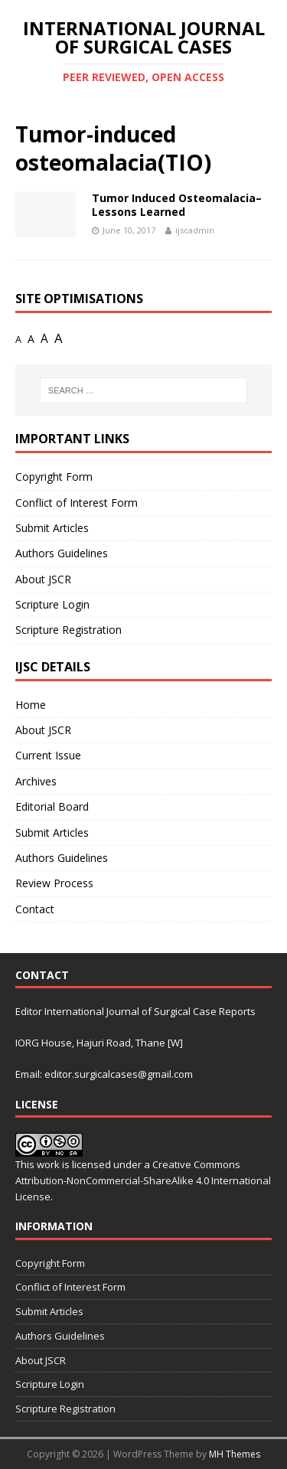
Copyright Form (54, 476)
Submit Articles (52, 528)
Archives (36, 781)
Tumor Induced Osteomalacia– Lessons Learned (177, 205)
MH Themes (234, 1454)
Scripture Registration (68, 629)
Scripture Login (52, 604)
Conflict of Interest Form (76, 502)
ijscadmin (194, 230)
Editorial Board (52, 806)
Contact (34, 909)
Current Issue (48, 755)
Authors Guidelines (61, 553)
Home (30, 704)
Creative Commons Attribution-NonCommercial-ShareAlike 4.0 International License (143, 1180)
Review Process (54, 883)
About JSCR (43, 579)
